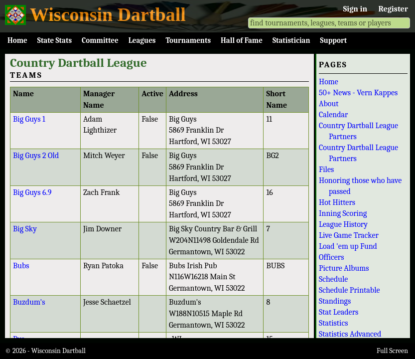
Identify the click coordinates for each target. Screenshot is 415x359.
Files (326, 169)
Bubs (21, 265)
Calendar (333, 114)
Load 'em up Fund (348, 246)
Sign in (355, 8)
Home (17, 40)
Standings (335, 301)
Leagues (142, 40)
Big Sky (25, 228)
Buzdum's (29, 302)
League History (343, 224)
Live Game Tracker (349, 235)
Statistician (291, 40)
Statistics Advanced (350, 334)
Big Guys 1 (29, 119)
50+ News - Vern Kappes (358, 92)
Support (333, 40)
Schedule (333, 279)
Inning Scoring (343, 213)
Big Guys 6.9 (32, 192)
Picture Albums (344, 268)
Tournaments (188, 40)
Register (393, 8)
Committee (100, 40)
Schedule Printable (349, 290)
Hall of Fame (242, 40)
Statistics (333, 323)
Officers (331, 257)
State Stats (54, 40)
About (328, 103)
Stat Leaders (338, 312)
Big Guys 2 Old (36, 155)
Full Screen (392, 351)
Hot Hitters (337, 202)
